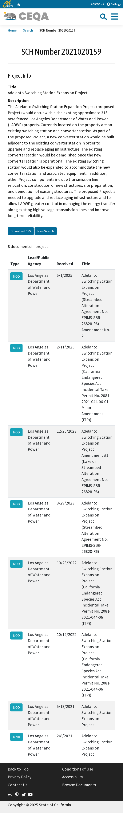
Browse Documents (79, 784)
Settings (114, 4)
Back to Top (18, 769)
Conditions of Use (77, 769)
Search (28, 30)
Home (12, 30)
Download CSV (21, 231)
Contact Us (97, 4)
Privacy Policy (19, 776)
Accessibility (72, 776)
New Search (45, 231)
